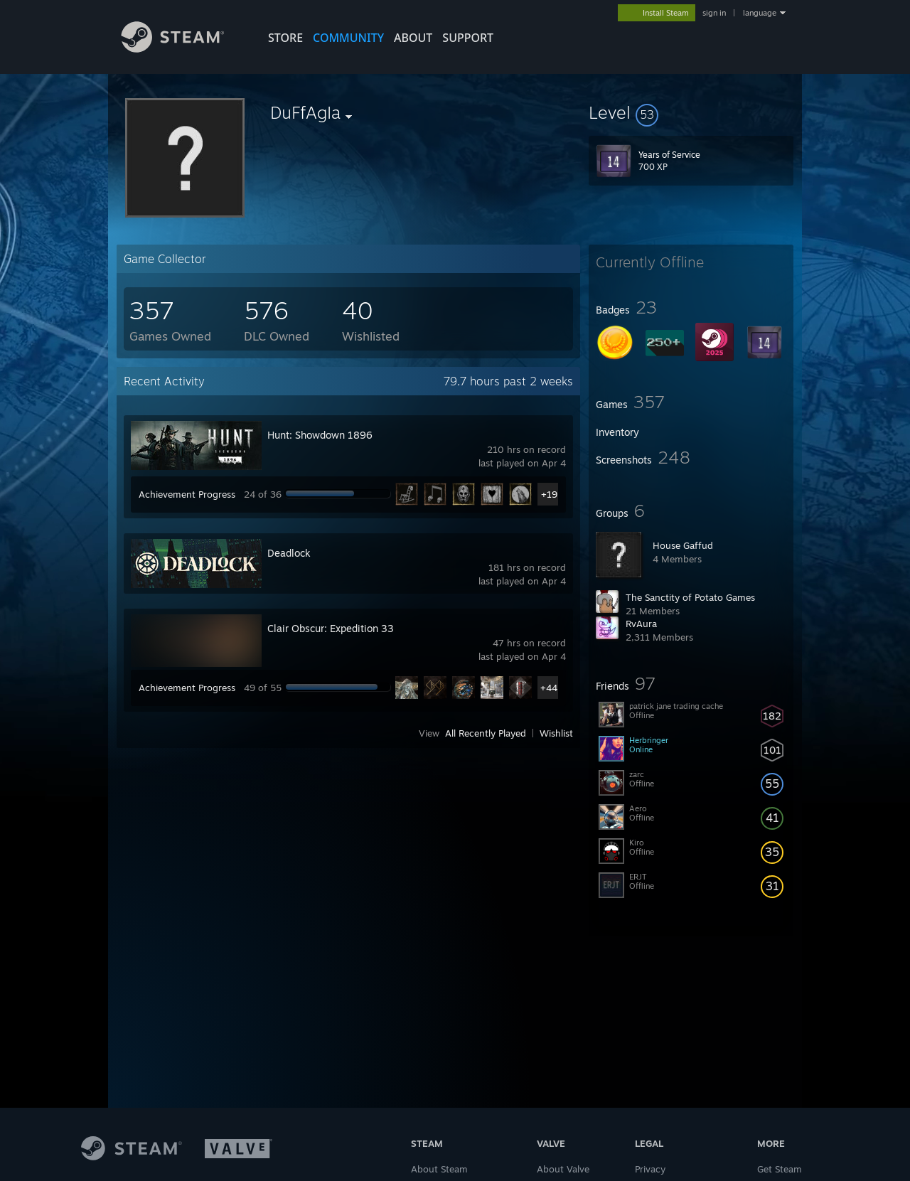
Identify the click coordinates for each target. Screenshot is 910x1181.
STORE (285, 38)
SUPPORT (467, 38)
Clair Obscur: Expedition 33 (330, 628)
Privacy (650, 1169)
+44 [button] (548, 687)
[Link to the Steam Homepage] (183, 49)
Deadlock (289, 553)
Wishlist (556, 733)
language (759, 13)
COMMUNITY (348, 38)
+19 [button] (549, 494)
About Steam (439, 1169)
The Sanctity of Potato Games (690, 597)
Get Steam (779, 1169)
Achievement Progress (187, 494)
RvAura (641, 623)
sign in (714, 13)
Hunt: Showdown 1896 (320, 435)
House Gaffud (683, 545)
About (413, 38)
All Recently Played (485, 733)
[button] (691, 112)
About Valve (563, 1169)
